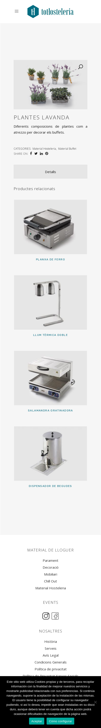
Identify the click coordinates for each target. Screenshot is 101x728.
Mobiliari (50, 574)
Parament (50, 560)
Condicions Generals (51, 662)
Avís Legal (51, 655)
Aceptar (36, 721)
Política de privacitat (51, 669)
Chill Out (50, 581)
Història (50, 641)
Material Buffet (67, 149)
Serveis (50, 648)
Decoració (51, 567)
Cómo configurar (60, 721)
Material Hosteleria (44, 149)
